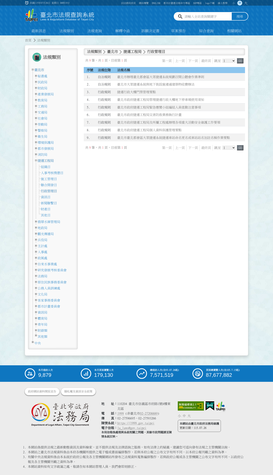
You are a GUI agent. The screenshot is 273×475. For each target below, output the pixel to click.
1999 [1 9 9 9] (120, 413)
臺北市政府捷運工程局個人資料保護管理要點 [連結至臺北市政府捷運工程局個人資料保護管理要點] (149, 130)
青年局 (42, 324)
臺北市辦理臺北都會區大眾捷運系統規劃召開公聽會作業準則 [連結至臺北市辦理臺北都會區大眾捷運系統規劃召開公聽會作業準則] (160, 76)
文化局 (42, 294)
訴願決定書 (150, 31)
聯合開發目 (49, 185)
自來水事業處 (47, 264)
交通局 (42, 112)
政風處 (42, 258)
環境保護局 (46, 142)
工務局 (42, 106)
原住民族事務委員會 (52, 282)
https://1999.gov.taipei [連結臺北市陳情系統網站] (135, 423)
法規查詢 (94, 31)
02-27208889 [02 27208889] (149, 413)
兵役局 (42, 240)
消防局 (42, 154)
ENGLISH (156, 3)
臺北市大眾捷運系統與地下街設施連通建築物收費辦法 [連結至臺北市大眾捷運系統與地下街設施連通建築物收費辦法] (155, 84)
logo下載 (210, 3)
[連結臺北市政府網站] (220, 406)
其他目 (46, 215)
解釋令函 (122, 31)
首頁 (28, 40)
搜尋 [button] (240, 16)
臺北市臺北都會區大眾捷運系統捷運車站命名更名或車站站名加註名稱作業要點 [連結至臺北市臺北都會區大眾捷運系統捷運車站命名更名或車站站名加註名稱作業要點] (173, 137)
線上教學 (223, 3)
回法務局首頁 (128, 3)
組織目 (46, 166)
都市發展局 (46, 148)
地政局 (42, 227)
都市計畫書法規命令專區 (176, 3)
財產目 (46, 209)
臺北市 (39, 69)
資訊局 (42, 312)
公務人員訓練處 (49, 288)
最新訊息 (38, 31)
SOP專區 (197, 3)
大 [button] (245, 3)
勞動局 (42, 124)
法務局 (42, 276)
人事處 (42, 252)
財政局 (42, 88)
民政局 (42, 82)
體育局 (42, 318)
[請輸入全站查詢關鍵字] (207, 17)
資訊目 (46, 197)
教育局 (42, 100)
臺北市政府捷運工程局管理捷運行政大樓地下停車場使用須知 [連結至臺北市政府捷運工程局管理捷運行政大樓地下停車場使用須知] (160, 99)
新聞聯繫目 (49, 203)
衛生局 (42, 136)
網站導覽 (144, 3)
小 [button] (234, 3)
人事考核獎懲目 (52, 173)
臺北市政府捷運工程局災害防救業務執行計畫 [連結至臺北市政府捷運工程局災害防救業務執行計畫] (149, 115)
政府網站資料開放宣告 (42, 391)
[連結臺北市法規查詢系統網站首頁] (59, 16)
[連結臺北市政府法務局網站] (60, 414)
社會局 (42, 118)
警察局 (42, 130)
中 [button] (239, 3)
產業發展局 (46, 94)
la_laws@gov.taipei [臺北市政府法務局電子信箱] (131, 428)
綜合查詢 (206, 31)
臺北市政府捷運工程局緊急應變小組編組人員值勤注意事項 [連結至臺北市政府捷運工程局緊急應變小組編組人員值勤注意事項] (159, 107)
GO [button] (240, 60)
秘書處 (42, 76)
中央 (37, 343)
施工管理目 (49, 179)
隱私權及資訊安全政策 (78, 391)
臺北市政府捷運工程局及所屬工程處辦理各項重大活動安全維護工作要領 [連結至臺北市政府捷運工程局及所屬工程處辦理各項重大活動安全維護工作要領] (168, 122)
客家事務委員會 (49, 300)
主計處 (42, 246)
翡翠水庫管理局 (49, 221)
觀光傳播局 (46, 233)
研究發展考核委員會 (52, 270)
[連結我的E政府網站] (210, 406)
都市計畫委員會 (49, 306)
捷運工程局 (46, 160)
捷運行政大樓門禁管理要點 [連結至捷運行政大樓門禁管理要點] (136, 92)
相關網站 (234, 31)
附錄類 (42, 330)
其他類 (42, 336)
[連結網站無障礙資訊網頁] (191, 406)
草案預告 (178, 31)
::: (2, 37)
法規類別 (66, 31)
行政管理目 (49, 191)
